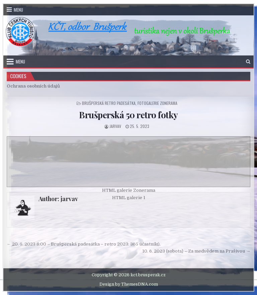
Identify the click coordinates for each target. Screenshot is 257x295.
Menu (18, 9)
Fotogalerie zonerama (157, 103)
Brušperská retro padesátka (109, 103)
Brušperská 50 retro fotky (128, 115)
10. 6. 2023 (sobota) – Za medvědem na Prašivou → (196, 251)
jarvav (115, 126)
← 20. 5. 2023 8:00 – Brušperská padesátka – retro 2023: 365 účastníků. (84, 244)
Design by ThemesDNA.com (128, 284)
